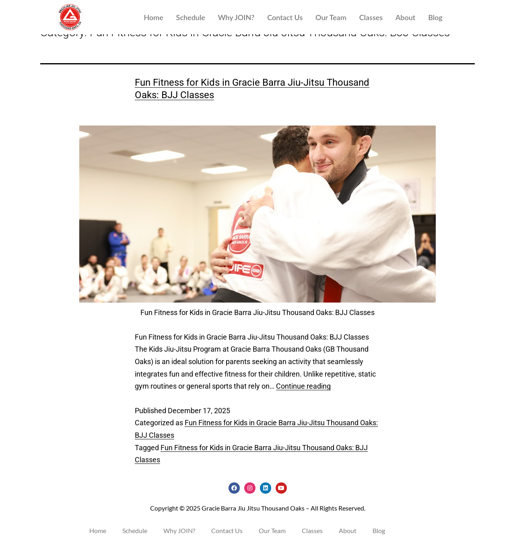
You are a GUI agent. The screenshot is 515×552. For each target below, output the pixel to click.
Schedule (190, 17)
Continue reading (303, 394)
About (405, 17)
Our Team (330, 17)
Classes (371, 17)
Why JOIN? (236, 17)
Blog (435, 17)
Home (153, 17)
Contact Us (285, 17)
